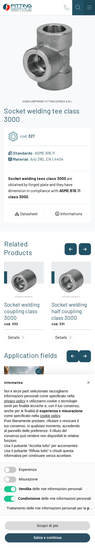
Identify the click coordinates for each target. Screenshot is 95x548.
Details (16, 337)
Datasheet (26, 213)
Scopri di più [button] (47, 526)
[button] (71, 249)
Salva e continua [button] (47, 538)
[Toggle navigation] (89, 7)
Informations (68, 213)
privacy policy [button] (14, 401)
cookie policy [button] (50, 416)
